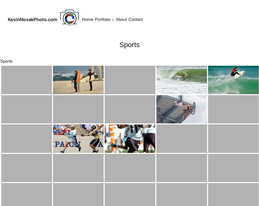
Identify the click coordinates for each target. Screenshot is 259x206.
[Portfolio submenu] (112, 19)
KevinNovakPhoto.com (32, 19)
